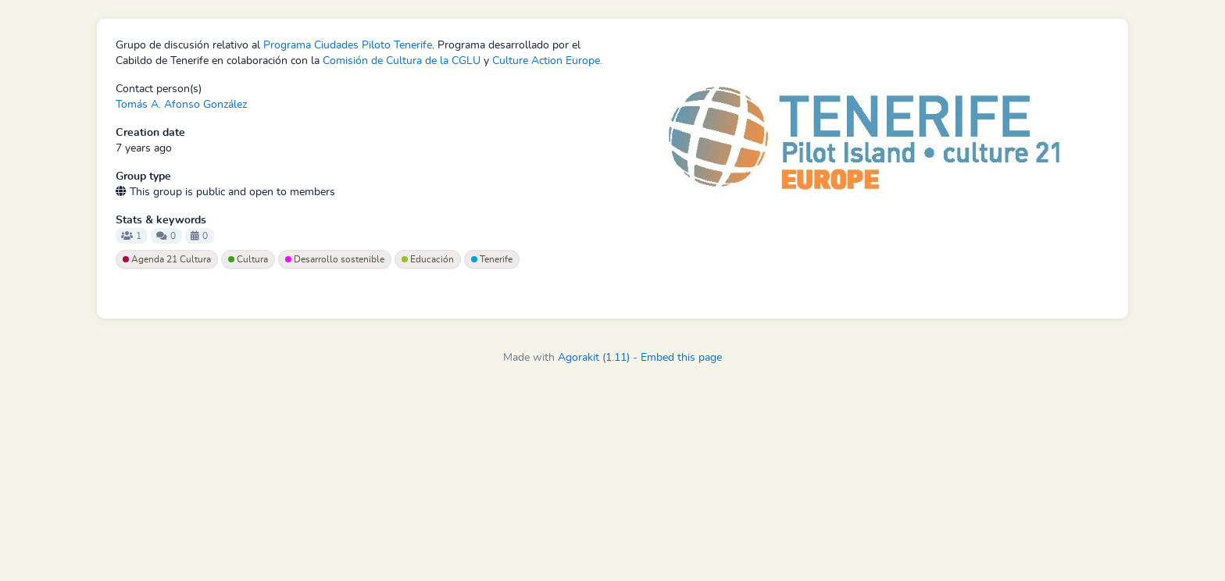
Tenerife (491, 259)
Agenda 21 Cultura (167, 259)
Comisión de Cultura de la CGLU (401, 60)
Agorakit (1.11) (594, 357)
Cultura (248, 259)
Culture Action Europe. (547, 60)
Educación (428, 259)
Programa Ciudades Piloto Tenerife (347, 45)
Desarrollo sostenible (334, 259)
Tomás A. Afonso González (181, 104)
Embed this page (681, 357)
